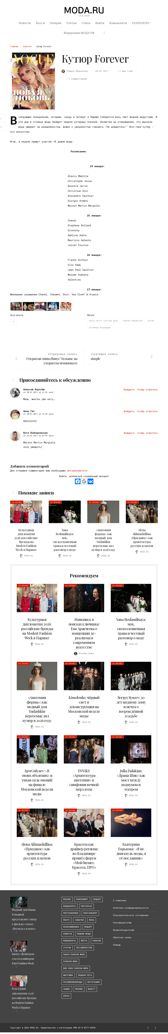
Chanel (66, 989)
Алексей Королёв (34, 389)
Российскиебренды (72, 982)
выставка (68, 975)
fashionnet (82, 899)
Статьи (71, 23)
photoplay (86, 906)
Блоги (40, 23)
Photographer (70, 913)
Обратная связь (122, 937)
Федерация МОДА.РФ (79, 33)
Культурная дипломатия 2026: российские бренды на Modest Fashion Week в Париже (26, 540)
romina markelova (133, 321)
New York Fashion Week (75, 968)
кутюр (151, 321)
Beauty (91, 989)
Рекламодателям (122, 922)
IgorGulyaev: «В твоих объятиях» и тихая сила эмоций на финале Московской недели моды (37, 782)
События (79, 920)
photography (90, 913)
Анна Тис (29, 411)
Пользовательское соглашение (130, 915)
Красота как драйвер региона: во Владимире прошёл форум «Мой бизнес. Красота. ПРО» (84, 856)
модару (97, 899)
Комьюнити (118, 23)
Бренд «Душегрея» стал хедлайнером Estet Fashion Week (23, 958)
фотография (93, 982)
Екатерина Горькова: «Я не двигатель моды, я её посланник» (131, 851)
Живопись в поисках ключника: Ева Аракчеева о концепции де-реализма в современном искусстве (84, 633)
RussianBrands (71, 927)
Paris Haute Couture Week (103, 321)
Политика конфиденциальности (130, 907)
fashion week (70, 961)
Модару (88, 927)
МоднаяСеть (69, 906)
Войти (99, 23)
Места (84, 941)
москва (79, 989)
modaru (67, 899)
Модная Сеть (85, 975)
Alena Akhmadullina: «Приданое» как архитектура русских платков (141, 538)
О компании (119, 900)
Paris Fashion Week (74, 954)
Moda (91, 920)
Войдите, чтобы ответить (141, 389)
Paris (66, 996)
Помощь (117, 944)
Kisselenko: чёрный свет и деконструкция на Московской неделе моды (84, 706)
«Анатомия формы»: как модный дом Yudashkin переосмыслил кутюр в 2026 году (103, 540)
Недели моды (84, 934)
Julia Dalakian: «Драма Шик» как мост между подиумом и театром (131, 780)
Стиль (86, 23)
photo (66, 920)
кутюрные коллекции (100, 328)
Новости (25, 23)
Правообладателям (123, 929)
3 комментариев (76, 78)
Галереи (55, 23)
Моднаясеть (69, 941)
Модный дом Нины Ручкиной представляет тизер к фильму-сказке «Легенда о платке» (24, 919)
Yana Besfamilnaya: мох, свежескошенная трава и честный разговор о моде (65, 540)
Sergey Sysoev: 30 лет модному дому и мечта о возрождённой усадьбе (131, 706)
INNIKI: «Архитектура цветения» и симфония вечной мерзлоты (83, 780)
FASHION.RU (140, 23)
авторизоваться (77, 470)
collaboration (84, 948)
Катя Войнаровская (35, 432)
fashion (97, 941)
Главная (14, 46)
